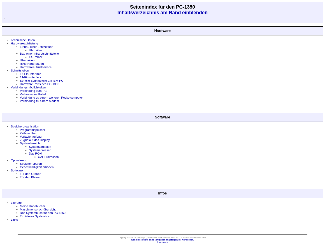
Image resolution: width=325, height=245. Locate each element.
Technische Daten (23, 40)
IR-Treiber (35, 57)
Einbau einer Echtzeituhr (36, 47)
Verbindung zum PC (33, 90)
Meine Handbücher (32, 206)
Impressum (162, 242)
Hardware (162, 31)
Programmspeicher (32, 130)
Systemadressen (40, 150)
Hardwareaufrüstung (24, 43)
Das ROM (35, 153)
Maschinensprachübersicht (38, 209)
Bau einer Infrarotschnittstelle (39, 53)
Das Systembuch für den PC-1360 (42, 213)
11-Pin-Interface (30, 77)
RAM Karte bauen (32, 63)
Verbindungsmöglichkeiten (28, 87)
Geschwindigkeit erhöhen (37, 167)
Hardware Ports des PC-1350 (39, 84)
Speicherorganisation (25, 126)
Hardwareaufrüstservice (36, 67)
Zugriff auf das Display (35, 140)
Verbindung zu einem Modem (39, 101)
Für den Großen (30, 174)
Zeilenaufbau (28, 133)
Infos (162, 193)
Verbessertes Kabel (33, 94)
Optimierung (19, 160)
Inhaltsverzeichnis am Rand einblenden (162, 12)
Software (162, 117)
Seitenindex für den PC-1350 (162, 7)
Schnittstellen (20, 70)
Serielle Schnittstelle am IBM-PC (41, 80)
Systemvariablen (40, 146)
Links (14, 219)
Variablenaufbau (31, 136)
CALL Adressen (48, 157)
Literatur (16, 202)
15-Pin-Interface (30, 74)
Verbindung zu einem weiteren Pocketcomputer (51, 97)
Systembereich (30, 143)
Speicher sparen (31, 163)
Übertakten (27, 60)
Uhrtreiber (35, 50)
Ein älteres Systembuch (35, 216)
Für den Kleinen (30, 177)
